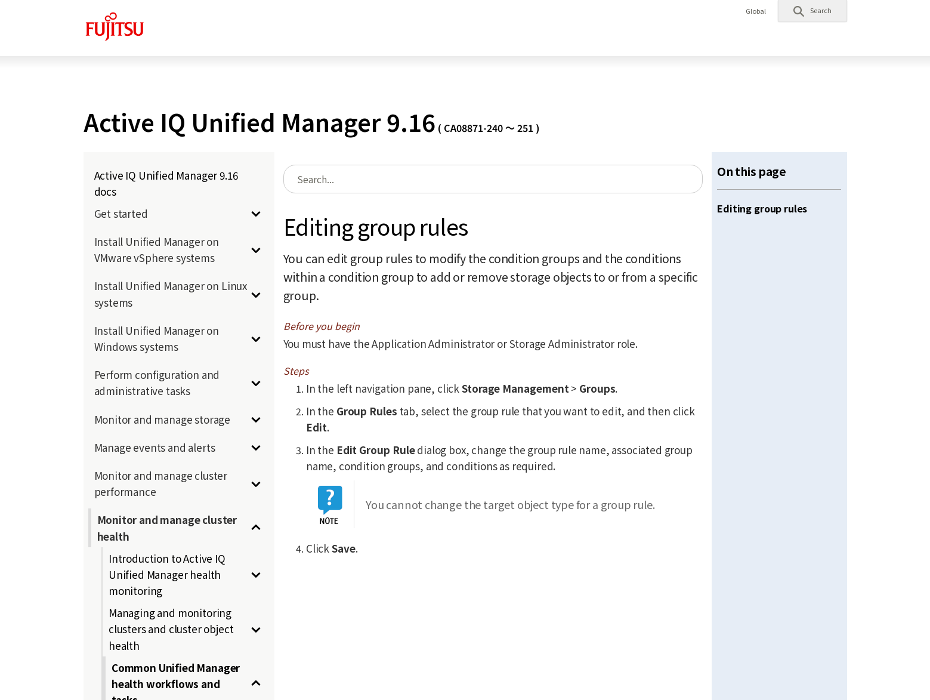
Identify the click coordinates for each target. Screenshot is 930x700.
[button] (812, 11)
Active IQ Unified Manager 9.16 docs (166, 183)
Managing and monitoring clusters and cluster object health (171, 628)
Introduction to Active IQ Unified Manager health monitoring (167, 574)
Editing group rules (762, 208)
